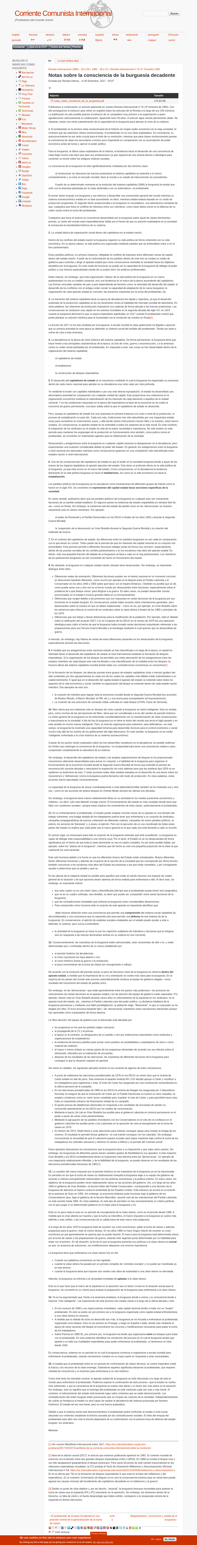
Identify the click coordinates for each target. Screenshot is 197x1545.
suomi (171, 40)
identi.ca (26, 162)
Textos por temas (60, 47)
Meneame (27, 123)
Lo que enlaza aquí (68, 61)
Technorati (27, 111)
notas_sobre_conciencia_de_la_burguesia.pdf (79, 101)
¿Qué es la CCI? (37, 47)
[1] (151, 317)
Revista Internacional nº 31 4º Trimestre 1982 (135, 69)
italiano (66, 34)
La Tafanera (28, 85)
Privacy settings (98, 1534)
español (99, 34)
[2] (166, 665)
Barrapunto (28, 72)
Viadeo (25, 149)
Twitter (25, 180)
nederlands (132, 34)
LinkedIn (26, 201)
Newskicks (27, 90)
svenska (82, 34)
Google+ (26, 167)
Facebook (27, 192)
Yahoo (25, 158)
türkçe (115, 34)
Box (24, 184)
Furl (24, 119)
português (153, 34)
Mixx (24, 132)
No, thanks (170, 1540)
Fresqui (26, 98)
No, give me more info (103, 1543)
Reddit (25, 171)
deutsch (50, 34)
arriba (112, 1518)
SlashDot (27, 175)
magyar (152, 40)
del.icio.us (27, 77)
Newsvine (27, 136)
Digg (24, 81)
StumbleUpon (29, 141)
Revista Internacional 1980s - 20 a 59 (68, 69)
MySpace (27, 205)
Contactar (19, 47)
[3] (98, 1164)
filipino (98, 40)
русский (16, 40)
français (33, 34)
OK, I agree (156, 1540)
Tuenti (25, 145)
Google (26, 197)
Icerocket (27, 154)
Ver (51, 60)
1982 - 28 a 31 (100, 69)
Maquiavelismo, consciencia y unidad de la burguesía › (154, 1518)
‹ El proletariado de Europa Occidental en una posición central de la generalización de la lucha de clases (76, 1520)
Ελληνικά (173, 34)
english (16, 34)
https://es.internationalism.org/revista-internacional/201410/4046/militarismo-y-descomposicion (121, 1470)
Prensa (76, 47)
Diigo (24, 188)
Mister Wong (29, 128)
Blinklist (26, 115)
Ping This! (27, 94)
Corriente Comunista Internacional (63, 13)
